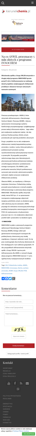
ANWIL (25, 265)
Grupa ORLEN (18, 271)
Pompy (5, 414)
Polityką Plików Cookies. (21, 431)
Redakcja (6, 371)
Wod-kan (6, 420)
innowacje (13, 268)
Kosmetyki (7, 423)
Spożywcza (7, 406)
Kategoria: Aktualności (9, 70)
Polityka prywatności (12, 396)
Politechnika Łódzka (15, 265)
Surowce (6, 409)
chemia (19, 268)
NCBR (11, 271)
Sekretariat (7, 368)
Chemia (5, 412)
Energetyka (7, 404)
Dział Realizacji (9, 376)
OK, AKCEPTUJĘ (29, 434)
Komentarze (9, 288)
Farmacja (7, 417)
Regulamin (7, 399)
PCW (25, 271)
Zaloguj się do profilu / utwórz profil (18, 353)
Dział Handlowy (9, 373)
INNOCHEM (5, 268)
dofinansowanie (6, 273)
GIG (6, 265)
